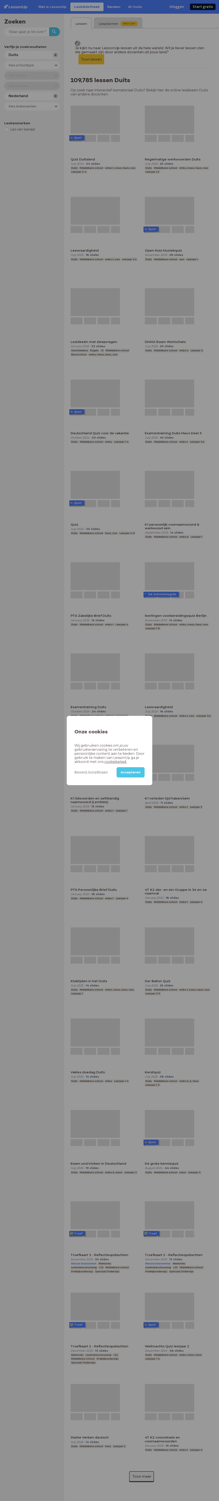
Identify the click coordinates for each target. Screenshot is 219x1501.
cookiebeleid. (115, 762)
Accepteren (131, 772)
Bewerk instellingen (91, 772)
